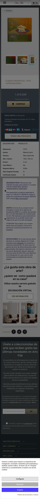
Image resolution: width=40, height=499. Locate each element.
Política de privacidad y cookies (27, 495)
